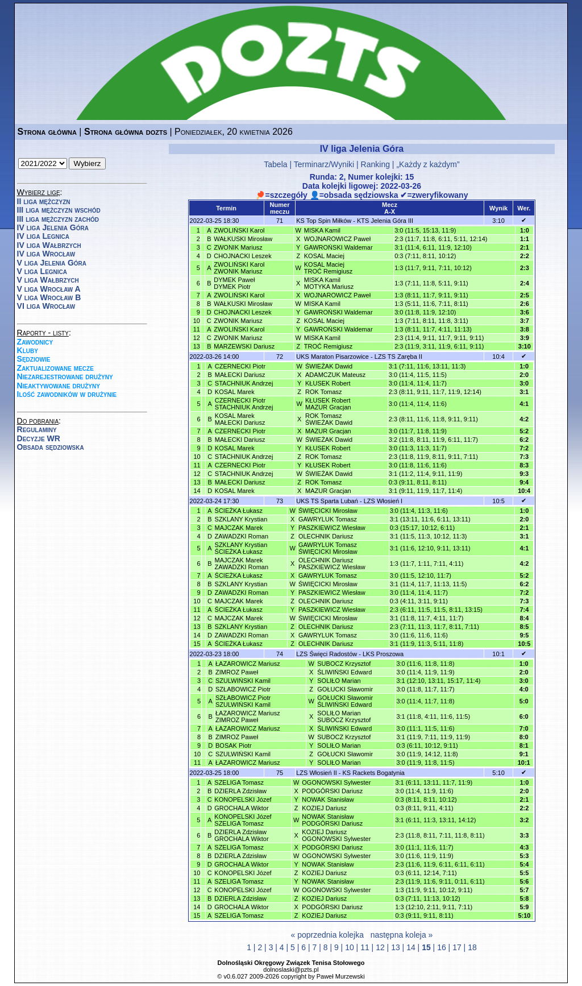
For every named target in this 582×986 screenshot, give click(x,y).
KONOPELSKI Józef (242, 799)
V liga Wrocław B (49, 297)
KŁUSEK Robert (327, 383)
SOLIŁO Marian (338, 680)
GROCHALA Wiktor (241, 808)
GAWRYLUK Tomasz (327, 519)
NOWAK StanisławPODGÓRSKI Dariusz (332, 820)
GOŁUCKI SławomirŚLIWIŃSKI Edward (345, 701)
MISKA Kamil (322, 230)
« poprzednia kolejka (327, 934)
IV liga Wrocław (46, 253)
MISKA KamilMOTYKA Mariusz (329, 283)
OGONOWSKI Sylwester (336, 782)
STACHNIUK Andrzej (244, 383)
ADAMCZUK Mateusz (335, 374)
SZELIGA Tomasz (239, 782)
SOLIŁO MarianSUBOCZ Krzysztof (344, 716)
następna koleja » (402, 934)
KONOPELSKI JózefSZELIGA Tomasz (242, 820)
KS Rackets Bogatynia (374, 772)
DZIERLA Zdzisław (240, 791)
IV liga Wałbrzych (49, 245)
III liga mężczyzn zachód (58, 218)
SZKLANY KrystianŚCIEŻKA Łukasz (241, 548)
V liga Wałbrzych (48, 279)
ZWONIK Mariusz (238, 247)
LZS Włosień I (383, 501)
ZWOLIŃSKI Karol (239, 230)
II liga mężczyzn (43, 201)
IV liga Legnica (43, 236)
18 (472, 947)
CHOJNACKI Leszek (242, 255)
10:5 (498, 501)
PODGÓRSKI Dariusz (332, 791)
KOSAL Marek (235, 391)
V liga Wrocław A (49, 288)
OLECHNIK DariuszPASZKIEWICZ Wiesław (331, 563)
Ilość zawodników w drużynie (67, 394)
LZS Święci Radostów (326, 654)
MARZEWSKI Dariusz (244, 346)
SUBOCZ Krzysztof (344, 663)
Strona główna (47, 131)
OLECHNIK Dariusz (326, 536)
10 (349, 947)
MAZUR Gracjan (328, 431)
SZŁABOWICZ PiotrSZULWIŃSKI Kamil (243, 701)
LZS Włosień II (316, 772)
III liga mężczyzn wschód (59, 209)
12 (380, 947)
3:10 (498, 220)
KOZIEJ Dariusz (324, 808)
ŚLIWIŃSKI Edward (344, 672)
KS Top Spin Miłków (323, 220)
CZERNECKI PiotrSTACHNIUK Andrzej (244, 404)
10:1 (498, 654)
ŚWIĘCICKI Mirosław (327, 510)
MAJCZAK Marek (239, 527)
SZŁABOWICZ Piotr (243, 689)
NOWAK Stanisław (328, 799)
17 (457, 947)
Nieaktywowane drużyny (58, 385)
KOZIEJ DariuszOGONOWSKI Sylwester (336, 835)
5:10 (498, 772)
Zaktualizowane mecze (55, 367)
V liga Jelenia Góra (51, 262)
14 (410, 947)
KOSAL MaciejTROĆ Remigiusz (328, 268)
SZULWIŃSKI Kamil (243, 680)
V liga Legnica (42, 271)
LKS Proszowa (383, 654)
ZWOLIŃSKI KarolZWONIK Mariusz (239, 268)
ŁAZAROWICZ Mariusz (247, 663)
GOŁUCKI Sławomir (345, 689)
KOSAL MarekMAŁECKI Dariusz (240, 419)
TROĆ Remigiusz (328, 346)
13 (395, 947)
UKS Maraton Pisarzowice (332, 356)
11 (364, 947)
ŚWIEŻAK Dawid (328, 366)
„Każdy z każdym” (427, 164)
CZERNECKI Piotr (240, 366)
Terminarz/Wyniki (324, 164)
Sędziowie (34, 358)
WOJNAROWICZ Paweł (337, 238)
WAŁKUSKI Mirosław (243, 238)
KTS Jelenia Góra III (385, 220)
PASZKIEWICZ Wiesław (331, 527)
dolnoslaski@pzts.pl (290, 969)
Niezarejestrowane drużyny (65, 376)
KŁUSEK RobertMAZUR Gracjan (328, 404)
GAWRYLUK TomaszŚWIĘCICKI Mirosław (327, 548)
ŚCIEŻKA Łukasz (239, 510)
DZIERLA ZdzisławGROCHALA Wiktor (241, 835)
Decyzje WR (38, 438)
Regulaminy (37, 429)
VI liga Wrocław (46, 305)
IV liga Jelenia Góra (53, 227)
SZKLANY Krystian (241, 519)
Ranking (375, 164)
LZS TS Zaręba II (398, 356)
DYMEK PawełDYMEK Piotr (234, 283)
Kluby (27, 350)
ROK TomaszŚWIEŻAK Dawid (328, 419)
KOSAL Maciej (324, 255)
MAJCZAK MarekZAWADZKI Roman (242, 563)
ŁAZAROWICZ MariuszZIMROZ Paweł (247, 716)
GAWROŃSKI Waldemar (338, 247)
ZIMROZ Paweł (236, 672)
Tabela (275, 164)
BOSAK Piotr (233, 745)
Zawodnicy (35, 341)
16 (441, 947)
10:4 (498, 356)
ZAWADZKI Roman (242, 536)
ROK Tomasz (323, 391)
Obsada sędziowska (50, 446)
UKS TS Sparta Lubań (327, 501)
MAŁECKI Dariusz (240, 374)
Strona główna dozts (125, 131)
